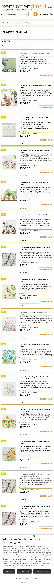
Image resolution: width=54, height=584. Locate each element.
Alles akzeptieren (42, 571)
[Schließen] (51, 536)
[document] (27, 553)
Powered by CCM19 (27, 582)
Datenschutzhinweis (31, 578)
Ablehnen (9, 571)
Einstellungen (24, 571)
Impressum (19, 578)
